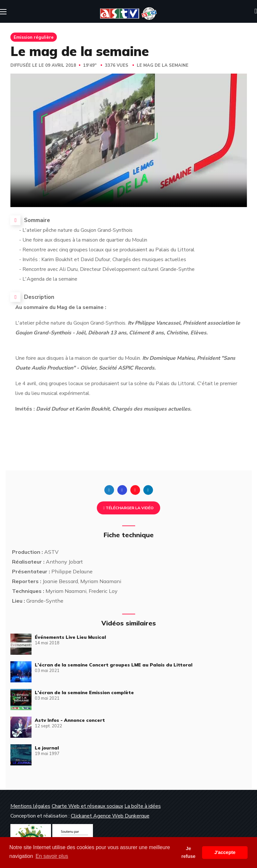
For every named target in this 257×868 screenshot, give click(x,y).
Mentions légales (30, 806)
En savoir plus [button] (51, 856)
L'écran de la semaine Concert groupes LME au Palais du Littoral (113, 665)
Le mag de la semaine (162, 65)
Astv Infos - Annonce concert (70, 720)
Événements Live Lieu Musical (70, 637)
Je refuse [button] (188, 852)
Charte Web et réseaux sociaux (87, 806)
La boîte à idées (142, 806)
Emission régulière (34, 37)
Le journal (47, 748)
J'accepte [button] (225, 852)
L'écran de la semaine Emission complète (84, 692)
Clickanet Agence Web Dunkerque (110, 815)
